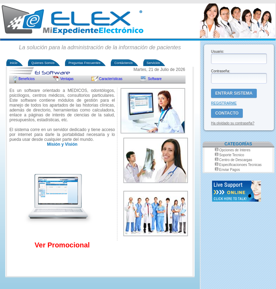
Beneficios (27, 79)
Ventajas (66, 79)
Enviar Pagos (229, 170)
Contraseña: (220, 71)
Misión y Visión (62, 144)
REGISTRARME (224, 103)
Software (154, 79)
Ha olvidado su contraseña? (232, 123)
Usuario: (217, 51)
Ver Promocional (62, 245)
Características (111, 79)
